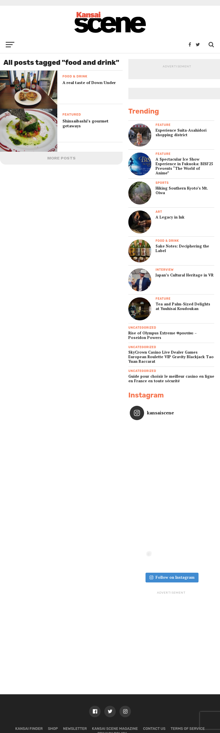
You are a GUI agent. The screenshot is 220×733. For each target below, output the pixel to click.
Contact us (154, 686)
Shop (53, 686)
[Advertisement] (171, 590)
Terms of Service (188, 686)
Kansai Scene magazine (115, 686)
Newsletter (75, 686)
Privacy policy (112, 691)
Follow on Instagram (172, 535)
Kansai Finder (29, 686)
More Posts (61, 158)
